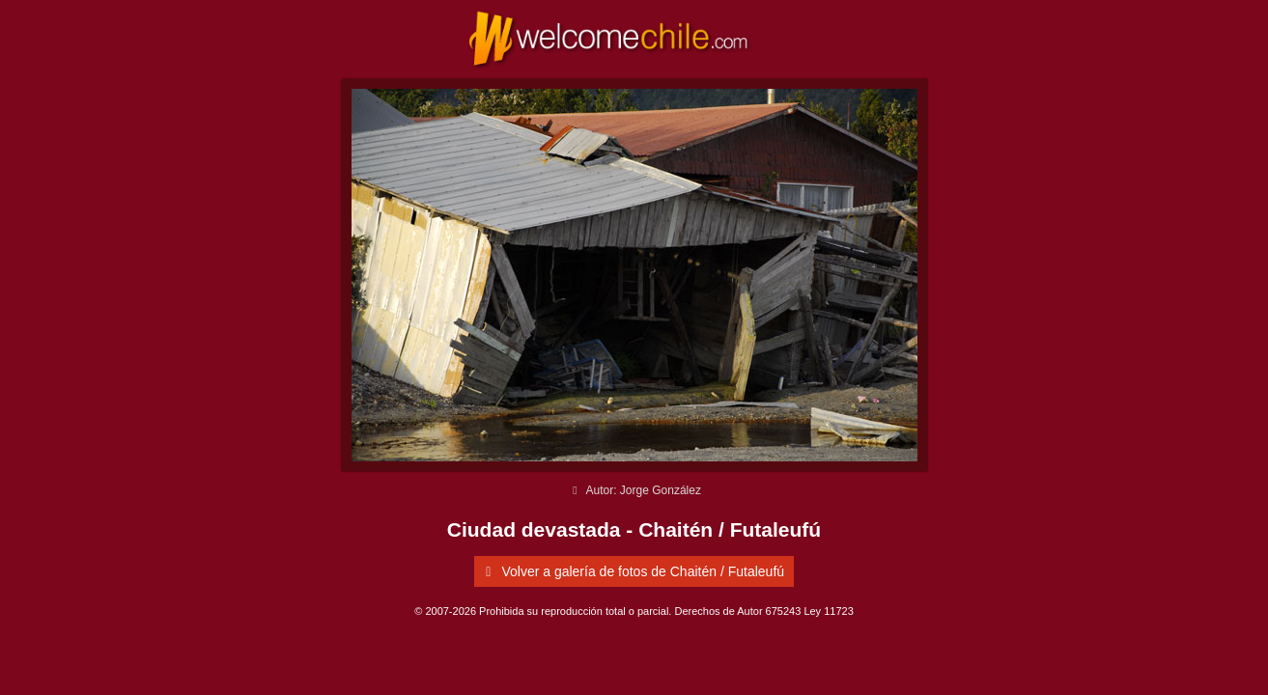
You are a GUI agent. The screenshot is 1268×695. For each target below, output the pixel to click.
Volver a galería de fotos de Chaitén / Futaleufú (631, 571)
